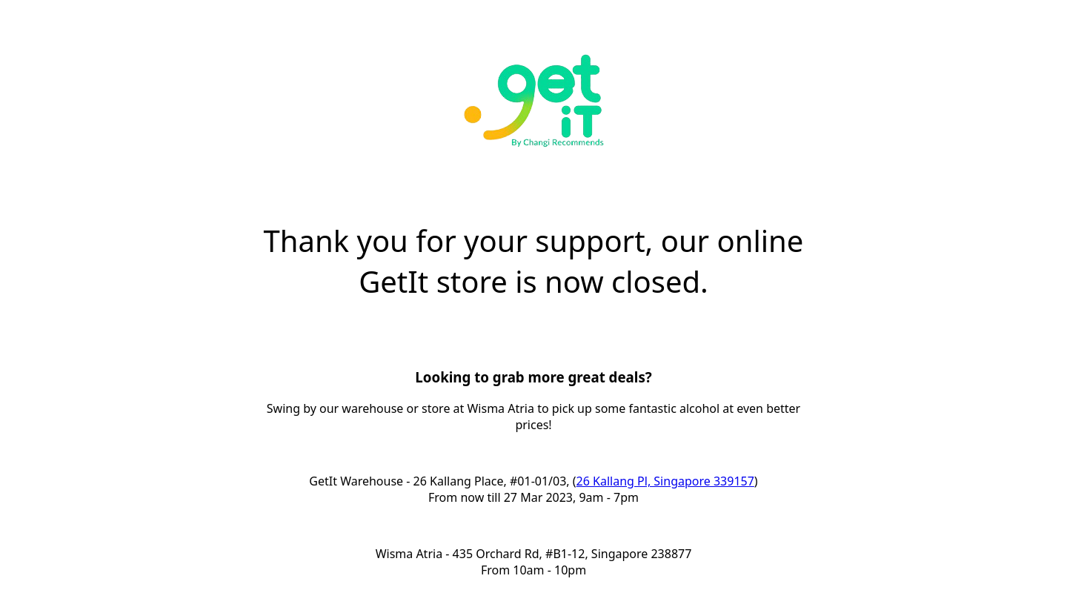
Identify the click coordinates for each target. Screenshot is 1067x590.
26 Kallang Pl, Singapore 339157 (665, 481)
